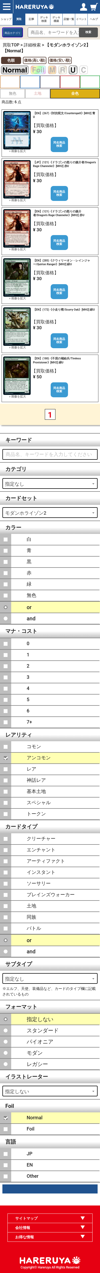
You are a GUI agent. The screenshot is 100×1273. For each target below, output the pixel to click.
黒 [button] (50, 82)
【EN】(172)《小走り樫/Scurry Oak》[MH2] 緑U (64, 309)
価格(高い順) (34, 60)
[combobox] (49, 483)
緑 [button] (90, 82)
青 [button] (30, 82)
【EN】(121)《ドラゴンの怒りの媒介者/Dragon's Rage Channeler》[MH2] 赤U (58, 213)
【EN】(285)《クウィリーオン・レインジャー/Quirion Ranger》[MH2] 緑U (61, 262)
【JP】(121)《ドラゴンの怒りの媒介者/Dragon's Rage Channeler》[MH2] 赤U (64, 164)
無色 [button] (12, 93)
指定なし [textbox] (14, 484)
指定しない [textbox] (17, 1091)
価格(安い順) (59, 60)
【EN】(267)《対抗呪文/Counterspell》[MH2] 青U (64, 115)
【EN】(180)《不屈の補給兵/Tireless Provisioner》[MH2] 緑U (57, 360)
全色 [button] (75, 93)
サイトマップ (26, 1218)
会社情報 (22, 1228)
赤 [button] (70, 82)
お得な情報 (24, 1237)
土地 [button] (37, 93)
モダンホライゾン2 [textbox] (25, 513)
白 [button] (10, 82)
